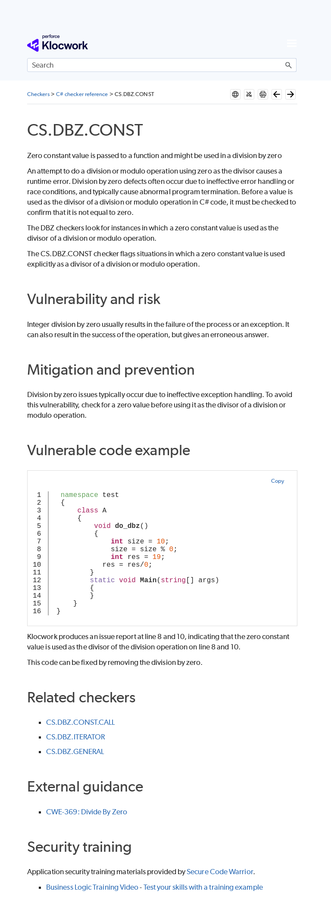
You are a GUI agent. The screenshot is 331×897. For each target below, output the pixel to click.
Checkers (38, 94)
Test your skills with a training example (203, 887)
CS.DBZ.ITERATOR (75, 736)
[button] (289, 65)
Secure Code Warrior (220, 871)
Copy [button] (277, 481)
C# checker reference (82, 94)
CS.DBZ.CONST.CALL (80, 722)
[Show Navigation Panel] (291, 43)
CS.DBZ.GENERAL (75, 751)
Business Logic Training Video (92, 887)
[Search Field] (162, 65)
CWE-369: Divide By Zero (86, 811)
